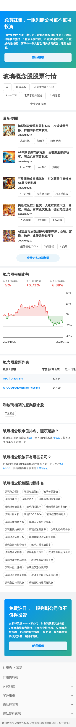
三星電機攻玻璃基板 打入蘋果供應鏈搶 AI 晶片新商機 (44, 181)
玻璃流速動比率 (37, 529)
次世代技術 (43, 193)
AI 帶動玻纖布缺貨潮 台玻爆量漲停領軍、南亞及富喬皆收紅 (43, 154)
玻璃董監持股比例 (14, 582)
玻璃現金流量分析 (14, 537)
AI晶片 (63, 246)
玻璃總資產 (28, 499)
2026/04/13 (25, 161)
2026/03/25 (25, 214)
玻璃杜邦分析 (12, 514)
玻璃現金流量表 (13, 506)
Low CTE (11, 95)
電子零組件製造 (33, 95)
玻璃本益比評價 (13, 567)
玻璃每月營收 (12, 491)
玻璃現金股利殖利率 (16, 575)
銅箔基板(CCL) (29, 246)
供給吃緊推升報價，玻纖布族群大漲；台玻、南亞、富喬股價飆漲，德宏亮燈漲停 (44, 207)
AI (7, 87)
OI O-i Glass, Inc (13, 378)
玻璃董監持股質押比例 (41, 582)
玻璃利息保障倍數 (60, 529)
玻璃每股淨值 (50, 491)
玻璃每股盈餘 (31, 491)
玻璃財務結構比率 (14, 529)
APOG (56, 437)
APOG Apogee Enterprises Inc (21, 387)
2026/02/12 (25, 240)
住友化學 (25, 193)
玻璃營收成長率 (13, 552)
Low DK (41, 167)
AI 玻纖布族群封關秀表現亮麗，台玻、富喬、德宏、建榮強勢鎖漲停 (45, 233)
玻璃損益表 (11, 499)
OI (30, 437)
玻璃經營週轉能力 (56, 514)
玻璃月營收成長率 (41, 544)
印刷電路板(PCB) (44, 87)
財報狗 (7, 667)
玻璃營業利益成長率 (59, 552)
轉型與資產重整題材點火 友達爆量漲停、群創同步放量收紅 (43, 128)
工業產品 (9, 413)
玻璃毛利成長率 (35, 552)
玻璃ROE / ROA (33, 514)
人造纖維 (25, 220)
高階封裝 (25, 140)
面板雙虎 (55, 140)
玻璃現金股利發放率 (40, 522)
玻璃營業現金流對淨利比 (42, 537)
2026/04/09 (25, 187)
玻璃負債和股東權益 (49, 499)
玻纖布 (55, 167)
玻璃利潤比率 (34, 506)
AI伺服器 (55, 95)
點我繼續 (38, 57)
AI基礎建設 (62, 193)
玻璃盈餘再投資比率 (16, 544)
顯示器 (40, 140)
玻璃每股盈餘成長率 (42, 559)
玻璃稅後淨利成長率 (16, 559)
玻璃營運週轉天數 (14, 522)
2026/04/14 (25, 135)
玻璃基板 (21, 87)
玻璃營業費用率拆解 (57, 506)
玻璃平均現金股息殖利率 (44, 575)
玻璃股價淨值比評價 (37, 567)
